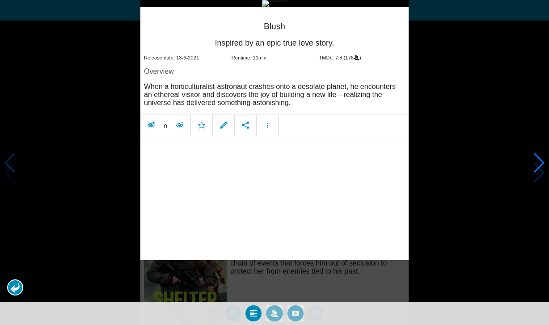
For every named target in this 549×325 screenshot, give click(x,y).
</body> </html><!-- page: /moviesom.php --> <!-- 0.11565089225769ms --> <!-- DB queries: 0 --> (274, 162)
